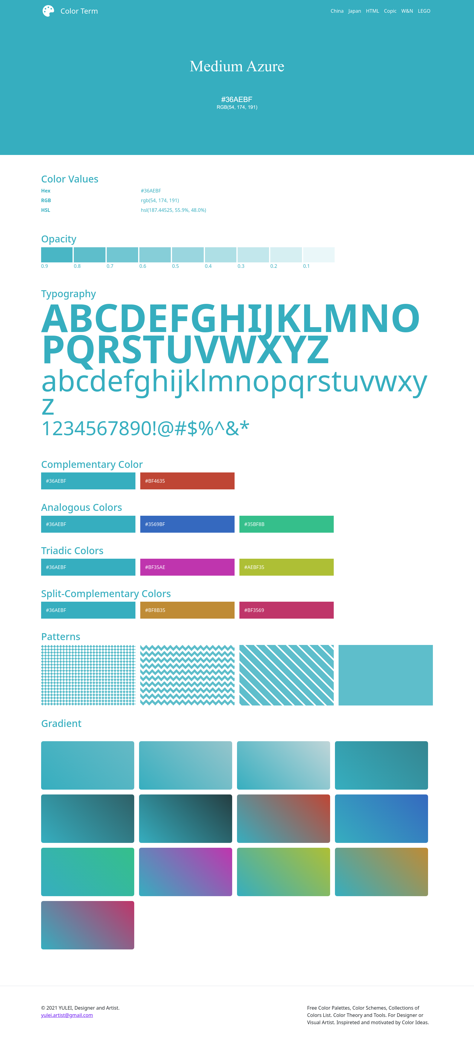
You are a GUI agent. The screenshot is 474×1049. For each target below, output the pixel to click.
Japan (355, 11)
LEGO (424, 11)
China (337, 11)
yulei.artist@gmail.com (67, 1015)
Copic (390, 11)
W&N (407, 11)
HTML (372, 11)
